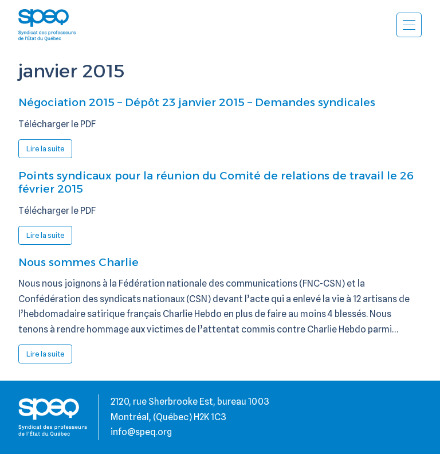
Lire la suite (49, 150)
